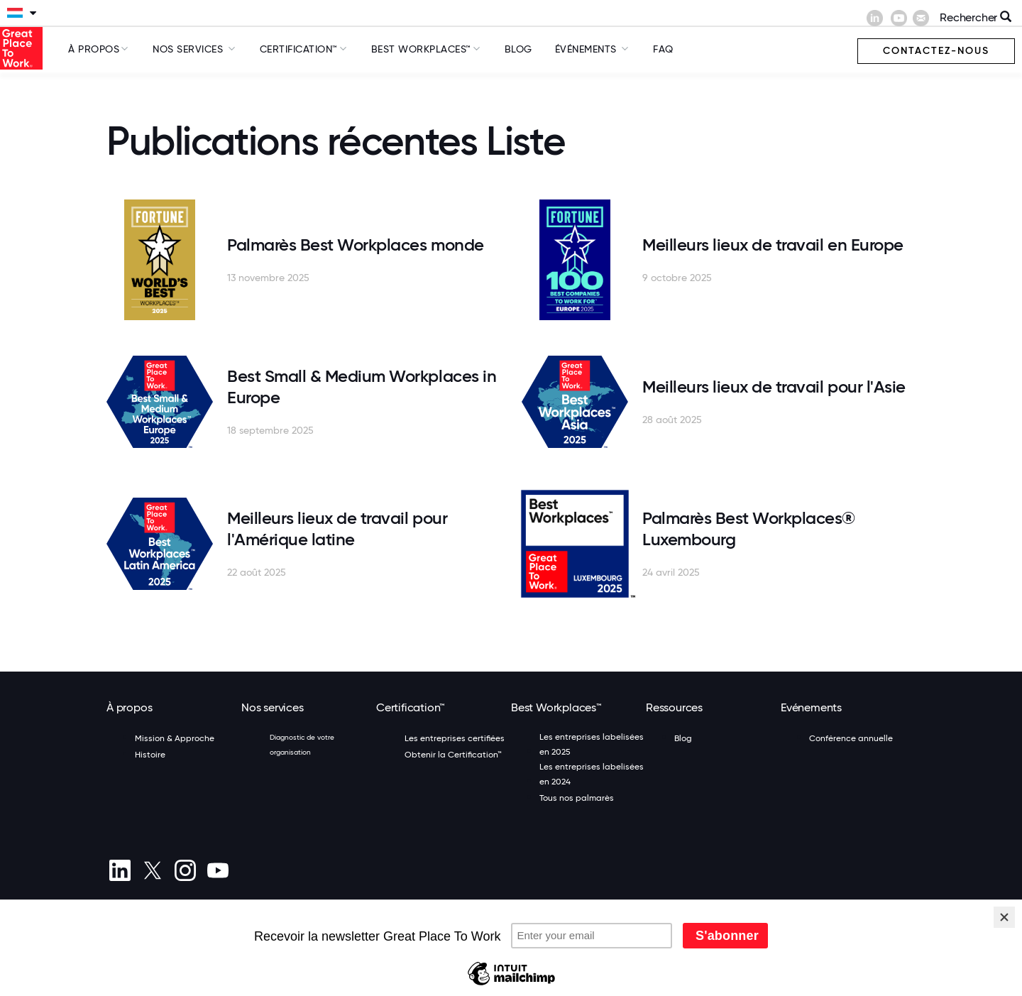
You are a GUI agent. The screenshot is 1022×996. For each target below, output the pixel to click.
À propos (93, 49)
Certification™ (299, 49)
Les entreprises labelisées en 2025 (591, 744)
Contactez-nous (936, 51)
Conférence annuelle (851, 738)
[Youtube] (217, 870)
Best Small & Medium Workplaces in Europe (361, 386)
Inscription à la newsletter (365, 956)
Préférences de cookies (152, 972)
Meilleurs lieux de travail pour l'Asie (774, 386)
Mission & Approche (174, 738)
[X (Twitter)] (152, 870)
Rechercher (975, 17)
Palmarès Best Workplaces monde (355, 244)
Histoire (150, 755)
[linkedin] (119, 870)
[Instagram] (185, 870)
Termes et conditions (147, 956)
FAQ (663, 49)
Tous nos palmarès (576, 798)
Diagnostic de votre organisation (302, 744)
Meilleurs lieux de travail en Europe (772, 244)
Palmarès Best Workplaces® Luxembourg (748, 528)
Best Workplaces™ (421, 49)
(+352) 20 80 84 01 (182, 913)
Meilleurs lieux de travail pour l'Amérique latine (337, 528)
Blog (518, 49)
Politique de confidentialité (251, 956)
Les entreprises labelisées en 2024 (591, 774)
